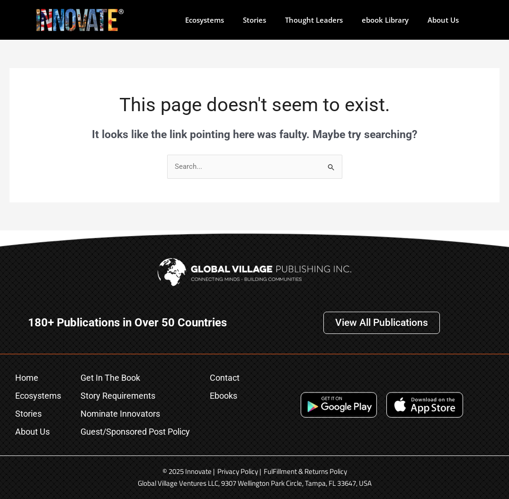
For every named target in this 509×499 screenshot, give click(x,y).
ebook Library (385, 20)
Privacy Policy (237, 471)
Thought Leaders (314, 20)
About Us (443, 20)
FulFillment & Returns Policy (305, 471)
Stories (254, 20)
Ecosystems (204, 20)
